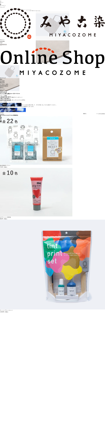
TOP (1, 43)
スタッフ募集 (3, 95)
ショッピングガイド (5, 94)
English (2, 114)
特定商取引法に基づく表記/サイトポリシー (11, 97)
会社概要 (2, 81)
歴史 (1, 79)
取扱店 (1, 90)
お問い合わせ (3, 92)
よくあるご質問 (4, 84)
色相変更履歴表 (4, 86)
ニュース (2, 89)
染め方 (1, 87)
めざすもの (3, 77)
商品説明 (2, 82)
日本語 (1, 112)
